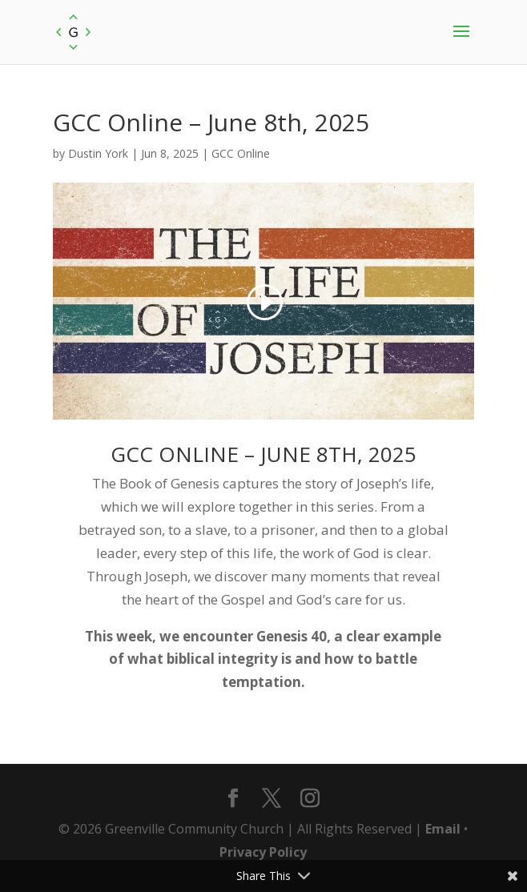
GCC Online (240, 153)
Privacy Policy (263, 852)
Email (443, 829)
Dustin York (98, 153)
